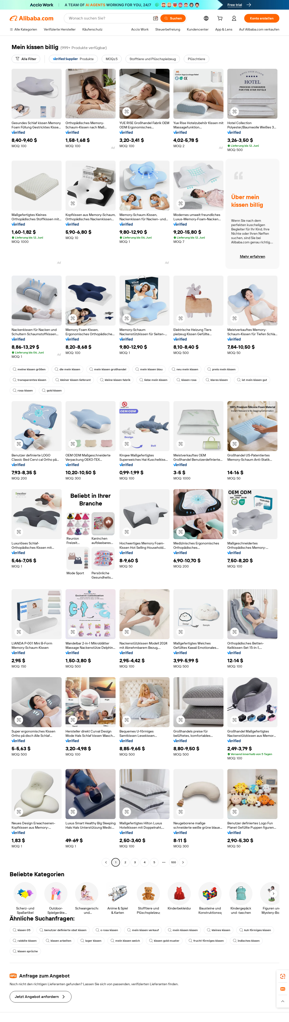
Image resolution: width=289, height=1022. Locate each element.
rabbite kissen (25, 941)
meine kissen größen (29, 369)
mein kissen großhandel (107, 369)
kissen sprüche (25, 951)
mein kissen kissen (183, 930)
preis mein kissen (221, 369)
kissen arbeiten (58, 941)
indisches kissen (246, 941)
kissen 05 (21, 930)
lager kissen (90, 941)
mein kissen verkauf (143, 930)
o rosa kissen (107, 930)
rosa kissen (23, 390)
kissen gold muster (164, 941)
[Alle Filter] (26, 59)
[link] (282, 976)
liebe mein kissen (153, 380)
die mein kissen (67, 369)
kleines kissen (218, 930)
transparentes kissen (29, 380)
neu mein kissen (185, 369)
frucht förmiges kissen (206, 941)
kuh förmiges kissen (255, 930)
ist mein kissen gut (252, 380)
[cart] (220, 19)
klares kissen (217, 380)
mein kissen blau (149, 369)
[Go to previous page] (106, 862)
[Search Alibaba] (109, 18)
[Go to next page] (183, 862)
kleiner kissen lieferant (73, 380)
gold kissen (52, 390)
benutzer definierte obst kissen (62, 930)
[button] (155, 18)
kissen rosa (187, 380)
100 (173, 862)
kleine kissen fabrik (115, 380)
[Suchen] (173, 18)
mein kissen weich (125, 941)
